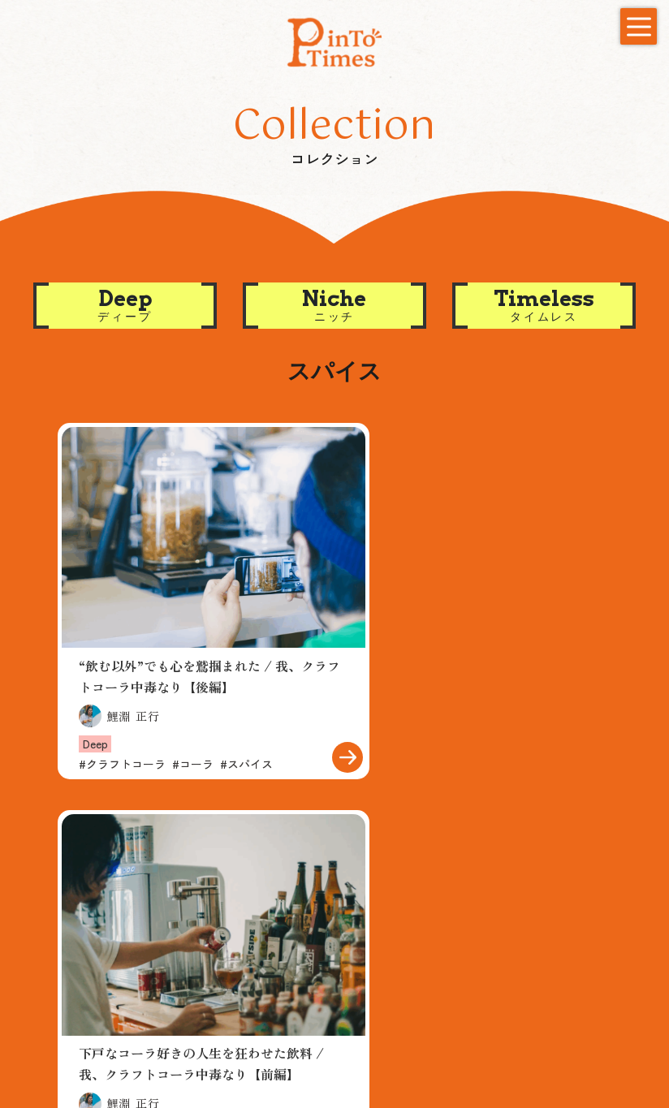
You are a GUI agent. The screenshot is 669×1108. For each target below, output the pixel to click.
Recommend (95, 912)
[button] (125, 305)
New (547, 912)
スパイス (246, 732)
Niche (215, 958)
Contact (75, 1014)
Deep (95, 712)
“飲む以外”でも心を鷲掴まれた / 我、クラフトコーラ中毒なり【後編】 (190, 644)
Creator (347, 912)
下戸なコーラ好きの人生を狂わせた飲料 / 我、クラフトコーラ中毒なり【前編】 (476, 654)
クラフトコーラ (122, 732)
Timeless (226, 981)
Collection (232, 912)
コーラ (193, 732)
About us (454, 912)
